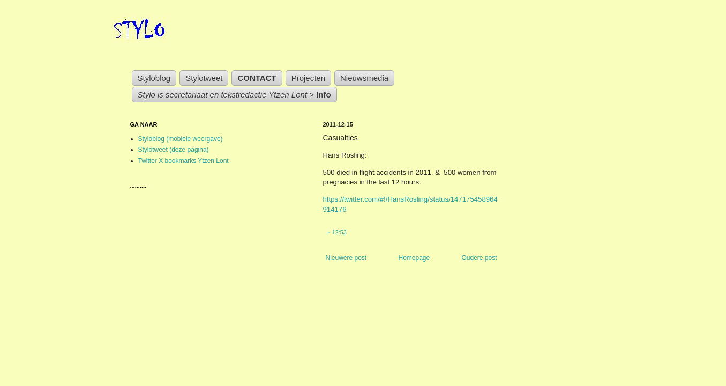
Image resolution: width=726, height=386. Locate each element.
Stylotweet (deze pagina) (173, 149)
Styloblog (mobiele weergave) (180, 139)
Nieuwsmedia (364, 78)
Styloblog (154, 78)
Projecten (308, 78)
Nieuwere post (346, 258)
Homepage (414, 258)
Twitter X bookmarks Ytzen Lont (183, 161)
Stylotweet (203, 78)
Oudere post (479, 258)
